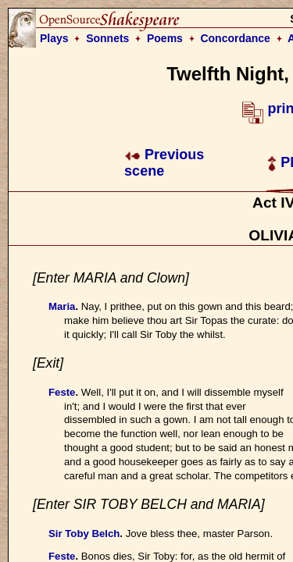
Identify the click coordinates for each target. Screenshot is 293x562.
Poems (165, 38)
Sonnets (107, 38)
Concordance (235, 38)
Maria (61, 306)
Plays (54, 38)
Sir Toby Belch (84, 533)
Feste (61, 392)
